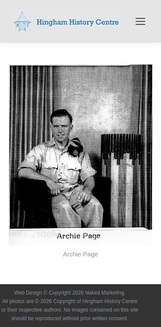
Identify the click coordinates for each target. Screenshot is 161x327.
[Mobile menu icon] (140, 21)
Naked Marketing (104, 293)
